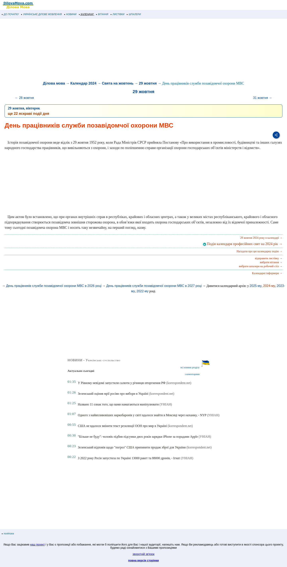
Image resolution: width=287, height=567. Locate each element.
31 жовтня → (262, 97)
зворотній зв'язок (143, 554)
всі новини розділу (190, 367)
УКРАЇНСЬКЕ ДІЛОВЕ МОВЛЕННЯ (41, 14)
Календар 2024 (83, 83)
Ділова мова (54, 83)
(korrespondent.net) (178, 383)
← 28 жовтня (24, 97)
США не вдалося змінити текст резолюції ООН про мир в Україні (122, 426)
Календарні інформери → (267, 273)
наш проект (37, 544)
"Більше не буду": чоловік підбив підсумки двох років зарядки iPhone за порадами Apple (138, 436)
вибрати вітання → (271, 262)
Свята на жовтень (118, 83)
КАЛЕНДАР (86, 14)
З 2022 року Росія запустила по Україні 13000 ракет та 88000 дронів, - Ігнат (129, 458)
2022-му (142, 291)
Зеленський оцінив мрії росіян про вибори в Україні (113, 393)
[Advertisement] (119, 50)
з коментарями (192, 374)
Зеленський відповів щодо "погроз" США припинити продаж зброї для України (132, 447)
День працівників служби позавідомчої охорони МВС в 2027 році (154, 285)
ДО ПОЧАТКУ (10, 14)
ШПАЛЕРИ (133, 14)
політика (8, 533)
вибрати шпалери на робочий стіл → (260, 266)
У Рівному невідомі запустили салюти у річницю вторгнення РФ (122, 383)
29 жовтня (148, 83)
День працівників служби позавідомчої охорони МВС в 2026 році (53, 285)
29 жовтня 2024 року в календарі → (261, 237)
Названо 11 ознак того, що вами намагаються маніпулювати (118, 404)
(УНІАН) (166, 404)
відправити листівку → (268, 258)
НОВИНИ (70, 14)
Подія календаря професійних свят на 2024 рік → (242, 244)
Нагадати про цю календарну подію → (259, 251)
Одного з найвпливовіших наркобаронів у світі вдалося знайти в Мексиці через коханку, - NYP (142, 415)
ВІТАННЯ (102, 14)
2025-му (255, 285)
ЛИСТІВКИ (117, 14)
